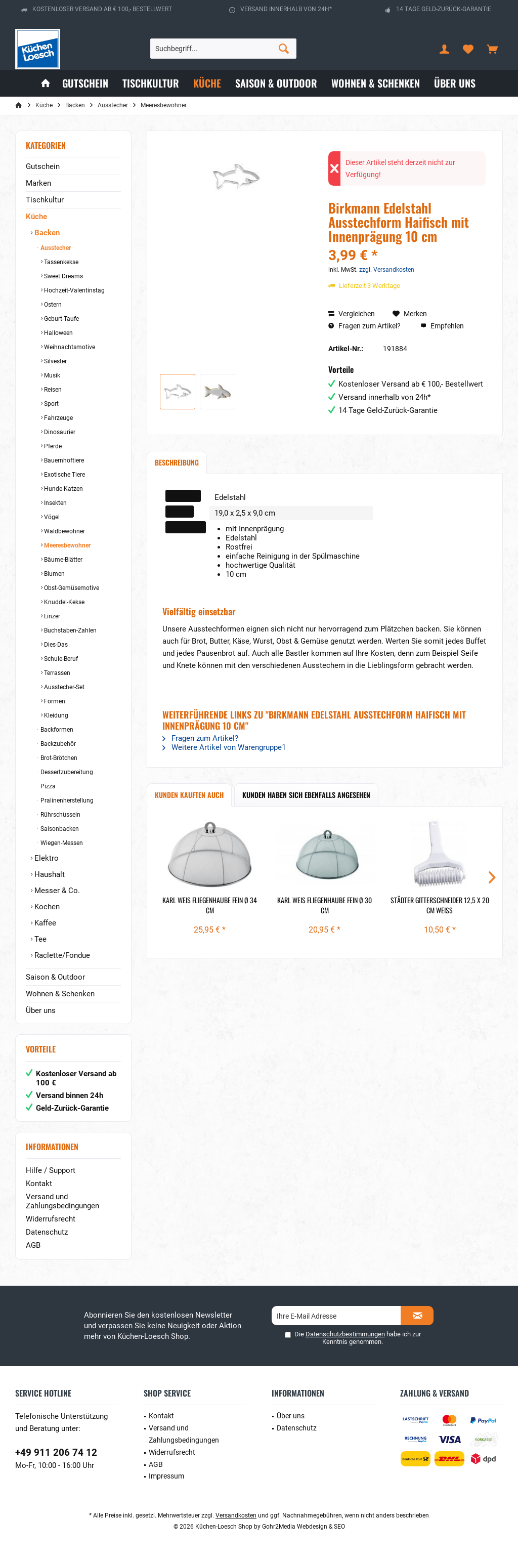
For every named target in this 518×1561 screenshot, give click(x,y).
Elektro (45, 858)
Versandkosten (235, 1515)
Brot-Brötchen (58, 758)
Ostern (52, 304)
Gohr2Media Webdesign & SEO (303, 1526)
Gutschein (43, 166)
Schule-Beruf (60, 658)
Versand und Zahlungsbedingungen (62, 1201)
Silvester (54, 361)
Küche (36, 216)
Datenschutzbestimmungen (345, 1334)
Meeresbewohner (66, 545)
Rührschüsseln (59, 814)
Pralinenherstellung (66, 800)
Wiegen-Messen (61, 843)
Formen (53, 701)
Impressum (166, 1476)
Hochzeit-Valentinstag (73, 290)
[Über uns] (455, 83)
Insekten (54, 503)
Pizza (47, 786)
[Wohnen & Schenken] (375, 83)
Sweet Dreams (62, 276)
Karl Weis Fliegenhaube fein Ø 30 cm (324, 905)
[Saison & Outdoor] (276, 83)
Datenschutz (47, 1232)
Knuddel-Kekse (63, 602)
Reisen (52, 389)
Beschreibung (177, 462)
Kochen (46, 906)
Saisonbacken (59, 828)
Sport (50, 403)
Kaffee (44, 922)
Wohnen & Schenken (60, 993)
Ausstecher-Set (63, 687)
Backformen (56, 729)
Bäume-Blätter (62, 559)
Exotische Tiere (63, 474)
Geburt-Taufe (60, 318)
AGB (33, 1245)
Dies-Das (55, 644)
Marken (38, 183)
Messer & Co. (56, 890)
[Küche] (207, 83)
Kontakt (39, 1183)
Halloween (57, 332)
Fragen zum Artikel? (364, 326)
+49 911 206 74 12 (56, 1452)
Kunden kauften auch (189, 794)
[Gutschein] (85, 83)
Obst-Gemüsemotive (70, 588)
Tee (39, 939)
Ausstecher (55, 247)
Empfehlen (442, 326)
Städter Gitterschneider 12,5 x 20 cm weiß (440, 905)
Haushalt (48, 874)
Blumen (53, 573)
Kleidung (55, 715)
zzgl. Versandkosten (386, 269)
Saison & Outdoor (55, 977)
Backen (46, 232)
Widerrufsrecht (50, 1219)
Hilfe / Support (50, 1170)
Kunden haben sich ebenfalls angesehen (306, 794)
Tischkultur (45, 199)
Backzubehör (57, 743)
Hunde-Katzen (62, 488)
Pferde (52, 446)
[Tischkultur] (150, 83)
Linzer (51, 616)
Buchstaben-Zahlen (69, 630)
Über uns (41, 1010)
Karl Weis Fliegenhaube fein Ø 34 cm (209, 905)
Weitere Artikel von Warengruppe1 (224, 747)
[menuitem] (492, 48)
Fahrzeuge (57, 417)
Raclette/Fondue (61, 955)
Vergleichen (351, 314)
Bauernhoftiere (63, 460)
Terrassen (56, 673)
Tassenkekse (60, 262)
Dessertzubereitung (66, 772)
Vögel (51, 517)
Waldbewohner (63, 531)
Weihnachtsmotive (68, 347)
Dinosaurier (58, 432)
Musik (51, 375)
